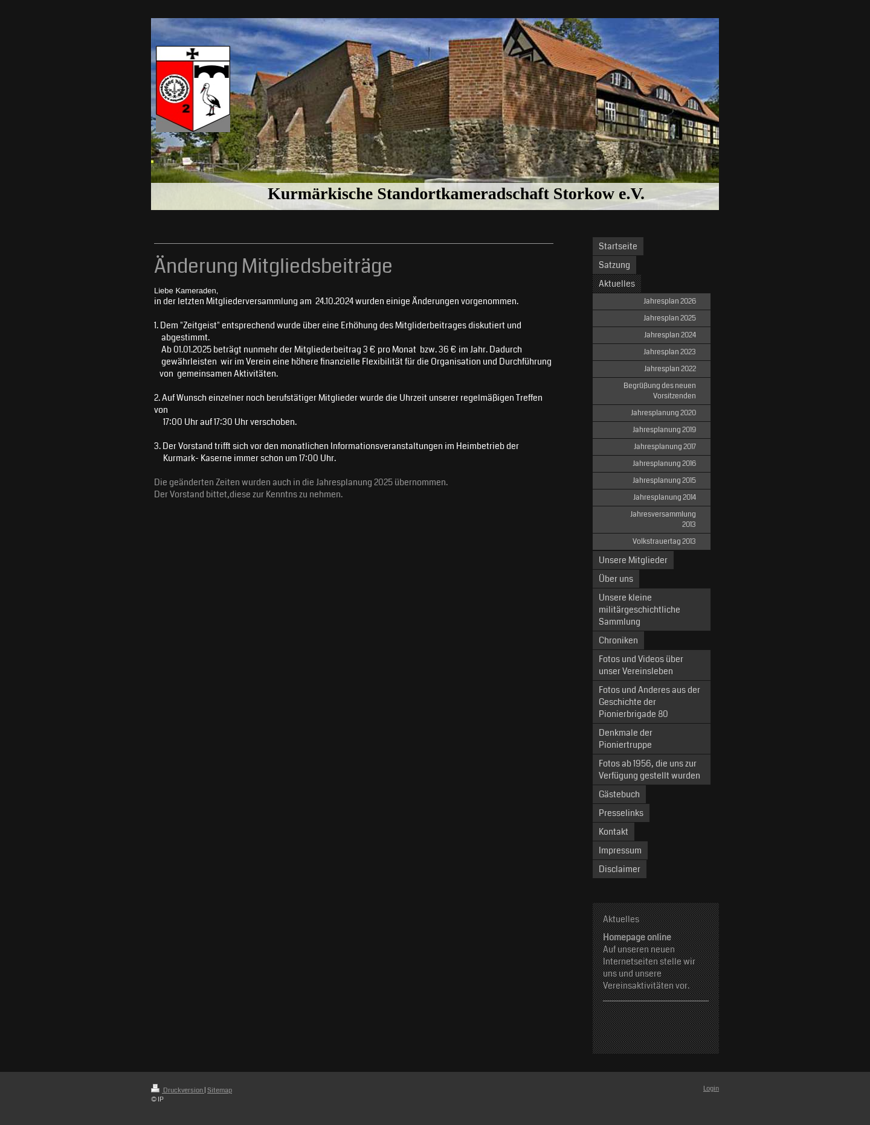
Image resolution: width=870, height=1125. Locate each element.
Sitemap (219, 1090)
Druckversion (177, 1090)
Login (711, 1088)
